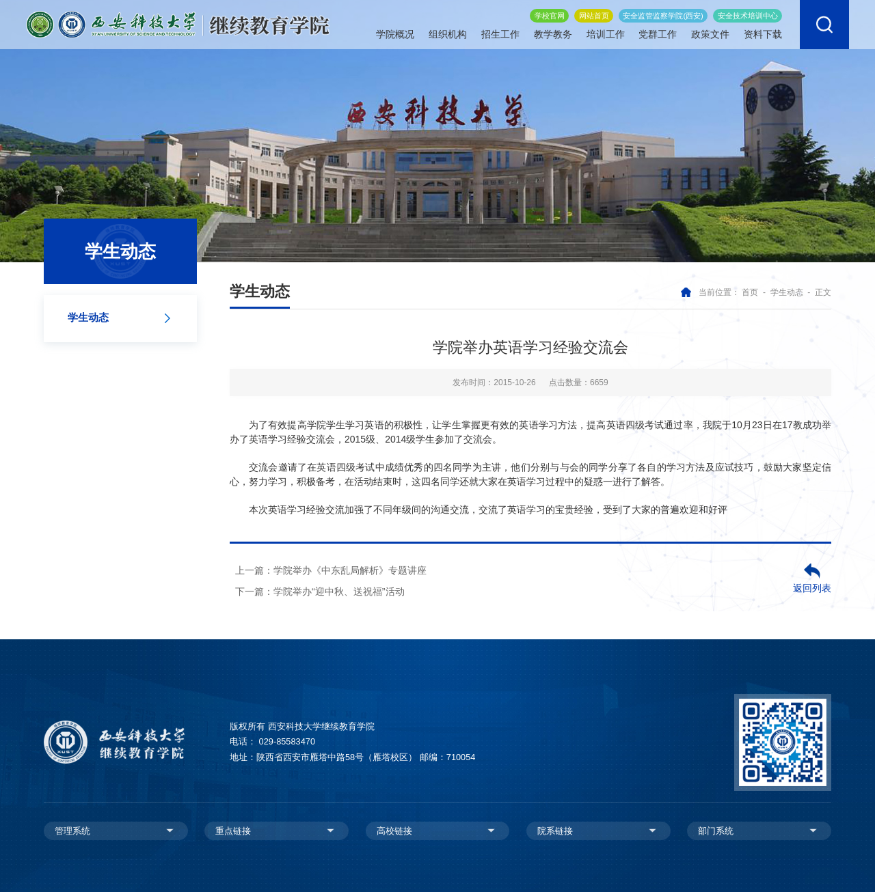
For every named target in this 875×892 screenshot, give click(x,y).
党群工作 (657, 31)
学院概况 (395, 31)
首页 (750, 292)
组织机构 (448, 31)
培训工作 (606, 31)
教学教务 (553, 31)
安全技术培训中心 (748, 12)
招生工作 (500, 31)
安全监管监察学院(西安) (663, 12)
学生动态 (786, 292)
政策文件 (710, 31)
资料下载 (763, 31)
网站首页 (594, 12)
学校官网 (550, 12)
